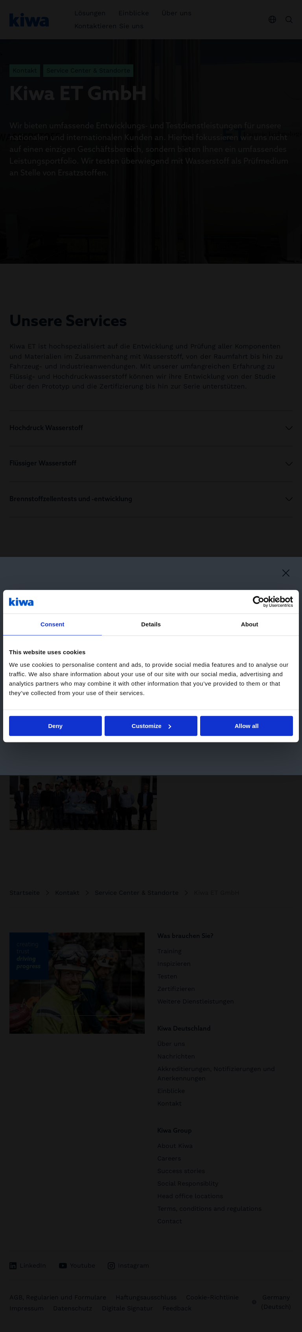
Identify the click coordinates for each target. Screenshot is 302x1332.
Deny (55, 726)
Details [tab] (151, 624)
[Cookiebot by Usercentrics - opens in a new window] (258, 602)
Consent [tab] (52, 624)
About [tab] (249, 624)
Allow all (247, 726)
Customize (151, 726)
